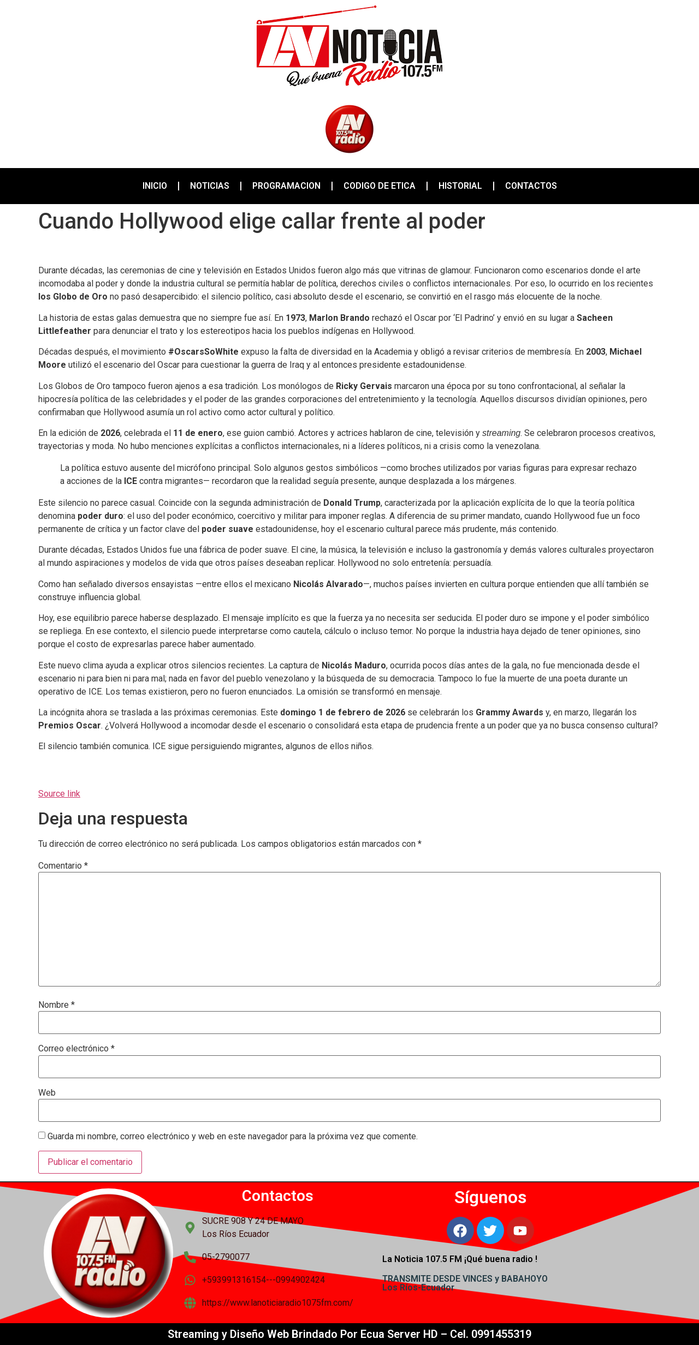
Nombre (56, 1005)
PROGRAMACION (286, 186)
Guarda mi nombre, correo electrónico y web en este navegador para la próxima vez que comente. (233, 1136)
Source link (59, 793)
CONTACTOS (531, 186)
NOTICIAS (209, 186)
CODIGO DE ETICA (379, 186)
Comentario (63, 866)
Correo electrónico (76, 1048)
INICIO (155, 186)
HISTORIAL (460, 186)
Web (47, 1093)
